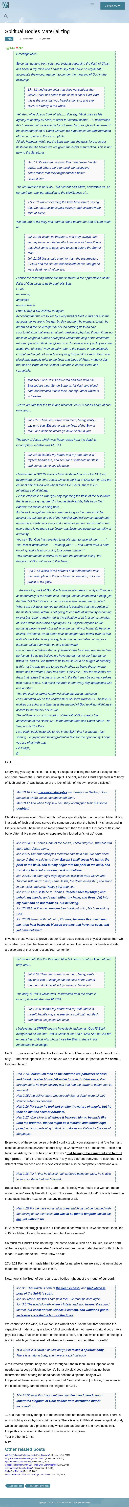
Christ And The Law (14, 1471)
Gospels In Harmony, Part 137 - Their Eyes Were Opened (30, 1465)
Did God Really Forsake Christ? (19, 1468)
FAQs (9, 39)
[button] (92, 6)
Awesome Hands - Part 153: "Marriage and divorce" (28, 1474)
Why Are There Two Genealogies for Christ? (24, 1458)
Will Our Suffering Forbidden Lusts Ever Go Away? (27, 1455)
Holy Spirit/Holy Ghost (38, 1486)
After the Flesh (15, 1486)
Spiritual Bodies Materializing (18, 1462)
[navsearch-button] (6, 17)
